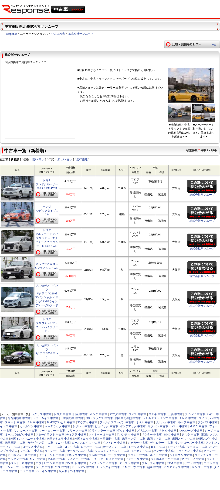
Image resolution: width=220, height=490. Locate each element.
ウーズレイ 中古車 (31, 450)
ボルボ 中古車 (97, 455)
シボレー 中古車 (83, 426)
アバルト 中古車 (76, 463)
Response (11, 33)
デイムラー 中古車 (161, 442)
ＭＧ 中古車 (71, 447)
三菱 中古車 (175, 414)
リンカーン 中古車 (25, 430)
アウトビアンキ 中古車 (50, 463)
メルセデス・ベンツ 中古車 (160, 418)
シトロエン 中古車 (181, 455)
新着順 (15, 159)
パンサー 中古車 (163, 450)
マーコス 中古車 (197, 447)
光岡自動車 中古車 (19, 418)
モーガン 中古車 (141, 450)
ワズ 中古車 (62, 467)
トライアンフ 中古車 (189, 450)
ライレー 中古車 (55, 450)
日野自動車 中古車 (72, 418)
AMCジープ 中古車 (191, 430)
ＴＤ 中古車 (27, 471)
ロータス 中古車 (32, 447)
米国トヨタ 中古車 (86, 438)
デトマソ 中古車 (129, 463)
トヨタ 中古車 (62, 414)
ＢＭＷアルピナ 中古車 (61, 422)
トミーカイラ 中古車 (46, 418)
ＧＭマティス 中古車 (177, 467)
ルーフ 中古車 (186, 422)
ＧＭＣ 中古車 (198, 426)
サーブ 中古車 (116, 455)
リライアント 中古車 (51, 455)
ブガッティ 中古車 (153, 463)
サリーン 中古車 (77, 430)
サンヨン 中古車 (202, 467)
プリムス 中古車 (147, 430)
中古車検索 (58, 33)
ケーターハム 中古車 (80, 450)
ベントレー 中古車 (113, 442)
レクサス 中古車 (41, 414)
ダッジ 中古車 (126, 430)
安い (35, 159)
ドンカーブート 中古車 (19, 467)
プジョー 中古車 (138, 455)
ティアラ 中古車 (76, 434)
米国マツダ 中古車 (158, 438)
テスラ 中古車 (190, 434)
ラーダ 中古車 (44, 467)
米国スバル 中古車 (183, 438)
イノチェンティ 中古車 (102, 463)
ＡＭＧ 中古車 (188, 418)
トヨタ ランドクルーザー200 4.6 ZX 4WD (47, 184)
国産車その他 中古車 (128, 418)
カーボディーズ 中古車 (22, 455)
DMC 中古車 (172, 434)
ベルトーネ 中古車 (22, 463)
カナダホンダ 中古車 (40, 442)
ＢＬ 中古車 (158, 447)
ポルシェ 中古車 (166, 422)
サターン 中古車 (158, 426)
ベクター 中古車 (152, 434)
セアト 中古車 (193, 463)
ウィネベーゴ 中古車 (101, 434)
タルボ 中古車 (56, 459)
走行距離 (82, 159)
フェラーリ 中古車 (137, 459)
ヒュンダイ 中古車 (108, 467)
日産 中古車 (80, 414)
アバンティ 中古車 (127, 434)
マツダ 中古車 (118, 414)
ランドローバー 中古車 (189, 442)
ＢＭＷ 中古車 (36, 422)
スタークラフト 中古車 (50, 434)
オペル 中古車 (144, 422)
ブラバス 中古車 (207, 422)
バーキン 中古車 (46, 471)
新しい (62, 159)
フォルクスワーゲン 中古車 (117, 422)
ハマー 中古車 (179, 426)
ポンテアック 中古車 (133, 426)
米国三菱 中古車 (15, 442)
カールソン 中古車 (31, 426)
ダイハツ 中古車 (195, 414)
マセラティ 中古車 (192, 459)
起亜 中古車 (154, 467)
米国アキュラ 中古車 (60, 438)
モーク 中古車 (176, 447)
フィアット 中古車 (78, 459)
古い (69, 159)
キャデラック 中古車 (58, 426)
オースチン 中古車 (114, 447)
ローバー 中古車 (91, 447)
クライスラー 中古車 (102, 430)
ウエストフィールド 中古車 (112, 450)
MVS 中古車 (37, 459)
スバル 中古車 (137, 414)
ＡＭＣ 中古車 (167, 430)
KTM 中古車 (174, 463)
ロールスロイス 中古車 (86, 442)
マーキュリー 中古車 (52, 430)
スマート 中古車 (15, 422)
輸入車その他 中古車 (72, 471)
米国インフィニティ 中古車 (27, 438)
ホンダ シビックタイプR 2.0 (47, 210)
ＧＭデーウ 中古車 (133, 467)
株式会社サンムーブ (80, 33)
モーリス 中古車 (138, 447)
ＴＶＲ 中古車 (53, 447)
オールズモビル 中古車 (19, 434)
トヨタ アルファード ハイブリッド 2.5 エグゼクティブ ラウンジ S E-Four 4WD (46, 238)
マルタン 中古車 (18, 459)
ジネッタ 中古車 (76, 455)
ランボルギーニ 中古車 (165, 459)
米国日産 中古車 (110, 438)
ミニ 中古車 (62, 442)
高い (41, 159)
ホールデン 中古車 (83, 467)
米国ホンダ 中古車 (133, 438)
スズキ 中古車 (157, 414)
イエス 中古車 (8, 426)
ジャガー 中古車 (138, 442)
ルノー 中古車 (158, 455)
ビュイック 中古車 (106, 426)
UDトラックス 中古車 (99, 418)
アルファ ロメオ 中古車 (107, 459)
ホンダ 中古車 (98, 414)
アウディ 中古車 (87, 422)
